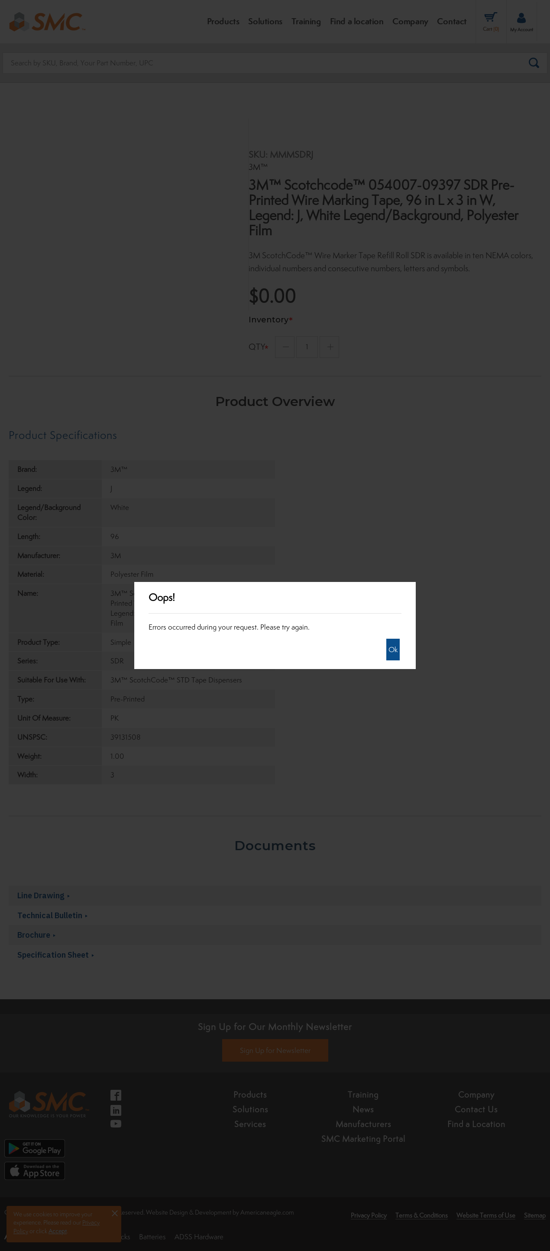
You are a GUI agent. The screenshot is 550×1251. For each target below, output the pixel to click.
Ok (393, 649)
